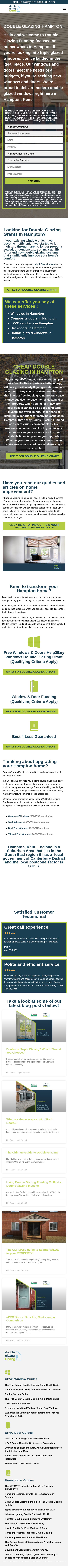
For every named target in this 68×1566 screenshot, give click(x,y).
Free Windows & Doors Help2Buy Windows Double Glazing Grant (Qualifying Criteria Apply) (34, 657)
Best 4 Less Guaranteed (34, 736)
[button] (64, 8)
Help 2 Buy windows (44, 264)
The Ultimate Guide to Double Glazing (32, 1152)
